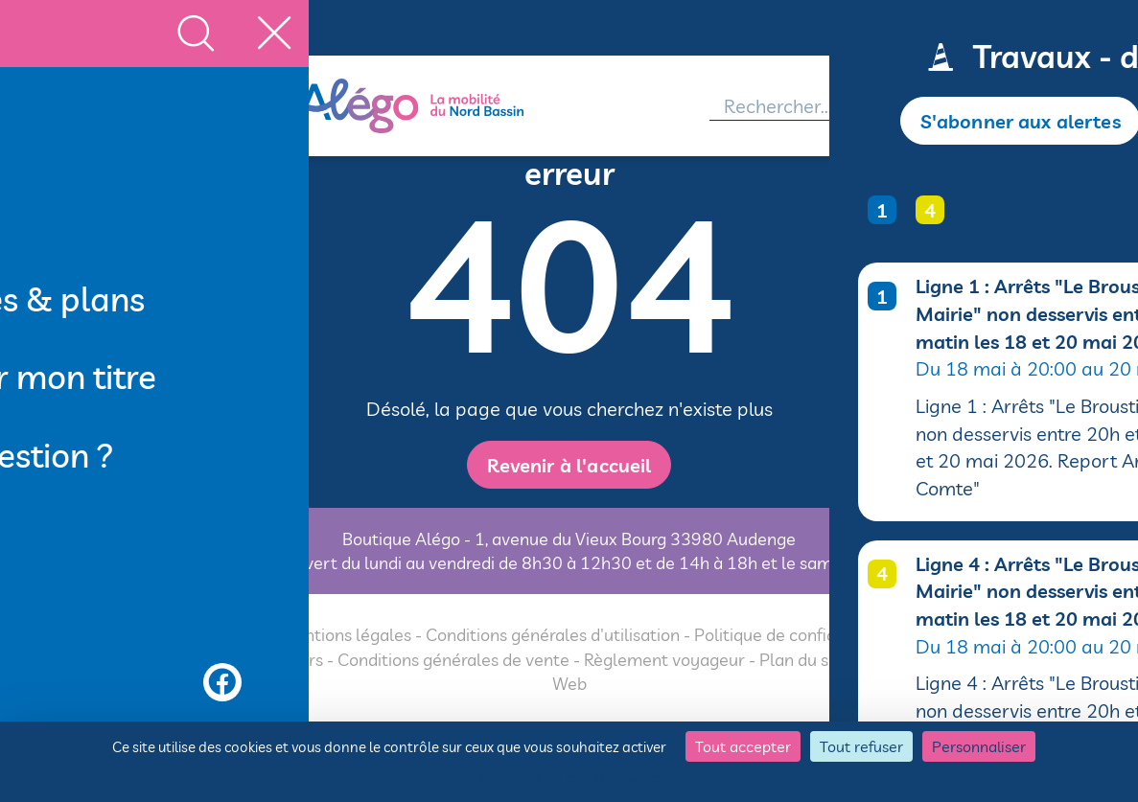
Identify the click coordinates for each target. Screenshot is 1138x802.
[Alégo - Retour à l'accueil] (445, 106)
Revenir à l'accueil (569, 464)
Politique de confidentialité (797, 635)
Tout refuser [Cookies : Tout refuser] (861, 746)
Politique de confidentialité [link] (572, 777)
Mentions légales (345, 635)
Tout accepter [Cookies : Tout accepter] (743, 746)
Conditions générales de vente (453, 659)
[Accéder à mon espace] (1015, 106)
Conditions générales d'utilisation (553, 635)
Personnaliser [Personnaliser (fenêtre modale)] (979, 746)
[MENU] (103, 106)
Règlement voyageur (664, 659)
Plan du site (803, 659)
